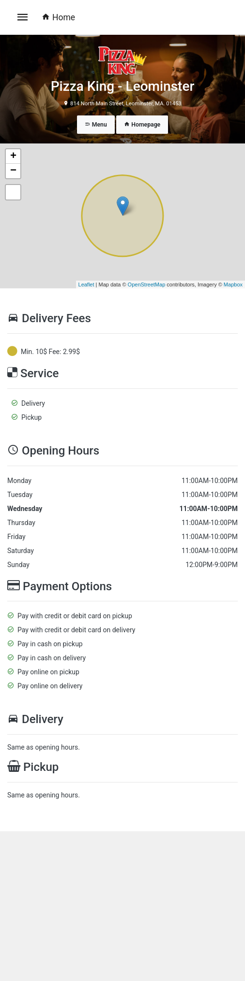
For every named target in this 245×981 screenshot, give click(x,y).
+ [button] (13, 156)
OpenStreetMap (147, 284)
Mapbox (233, 284)
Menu (96, 124)
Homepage (142, 124)
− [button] (13, 171)
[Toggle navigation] (23, 17)
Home (58, 17)
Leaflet (86, 284)
